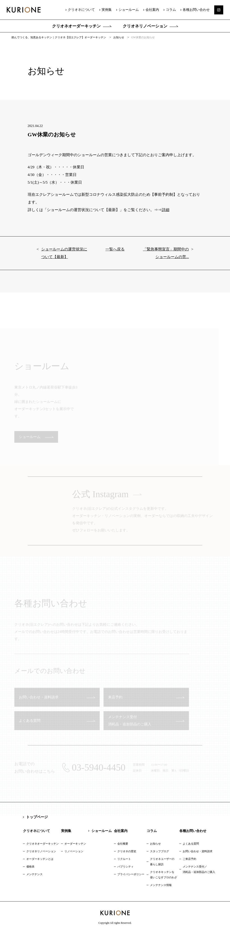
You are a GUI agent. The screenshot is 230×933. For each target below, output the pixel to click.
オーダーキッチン (75, 843)
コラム (171, 9)
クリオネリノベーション (145, 26)
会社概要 (122, 843)
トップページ (37, 817)
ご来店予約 (189, 859)
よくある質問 (191, 843)
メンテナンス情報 (161, 885)
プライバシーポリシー (130, 874)
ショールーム (128, 9)
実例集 (107, 9)
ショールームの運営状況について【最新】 (64, 256)
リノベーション (73, 851)
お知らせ (155, 843)
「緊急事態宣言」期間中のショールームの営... (166, 256)
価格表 (30, 866)
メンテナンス (34, 874)
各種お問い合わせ (196, 9)
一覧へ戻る (115, 252)
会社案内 (152, 9)
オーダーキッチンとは (39, 859)
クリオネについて (81, 9)
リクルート (124, 859)
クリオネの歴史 (126, 851)
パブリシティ (125, 866)
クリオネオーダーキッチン (76, 26)
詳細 (165, 213)
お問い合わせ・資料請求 (197, 851)
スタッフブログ (159, 851)
